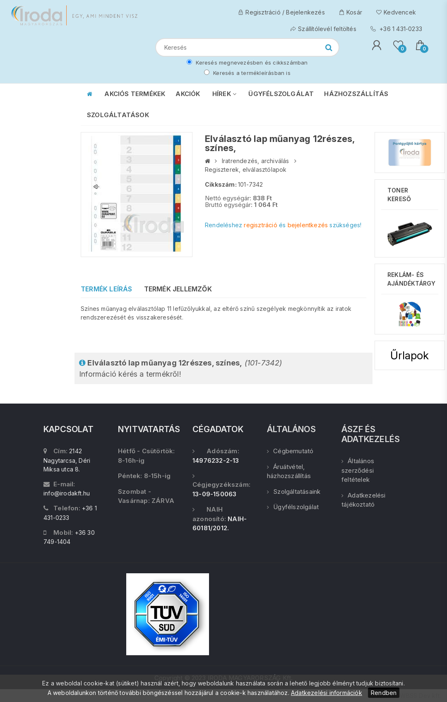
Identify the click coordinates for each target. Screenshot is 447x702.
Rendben (384, 692)
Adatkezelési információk (326, 692)
